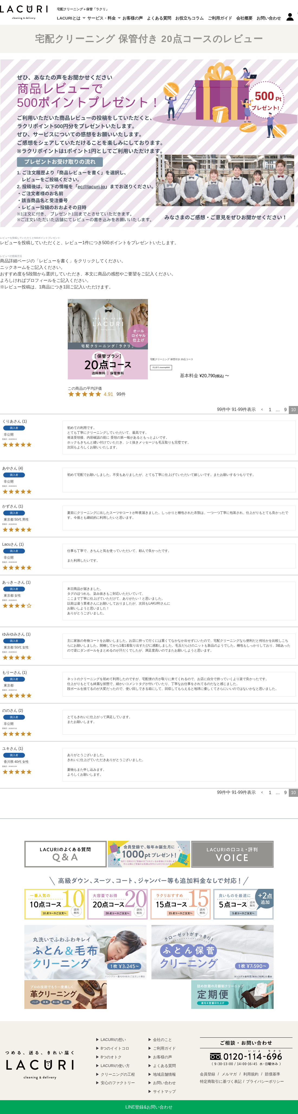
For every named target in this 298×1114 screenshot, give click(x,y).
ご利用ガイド (220, 18)
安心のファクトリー (118, 1083)
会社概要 (244, 18)
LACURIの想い (113, 1039)
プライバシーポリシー (265, 1081)
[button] (262, 409)
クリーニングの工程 (118, 1074)
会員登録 (207, 1074)
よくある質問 (159, 18)
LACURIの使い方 (115, 1065)
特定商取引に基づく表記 (221, 1081)
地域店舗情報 (164, 1074)
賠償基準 (272, 1074)
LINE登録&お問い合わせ (149, 1107)
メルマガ (229, 1074)
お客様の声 (132, 18)
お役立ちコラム (189, 18)
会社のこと (162, 1039)
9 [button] (285, 409)
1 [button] (270, 409)
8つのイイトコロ (115, 1048)
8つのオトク (111, 1057)
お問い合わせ (269, 18)
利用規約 (250, 1074)
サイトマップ (164, 1091)
